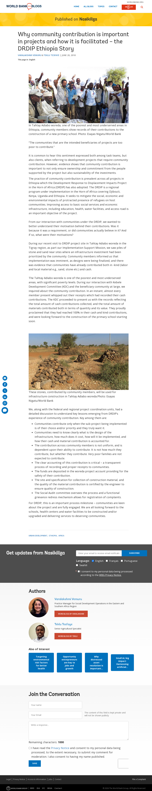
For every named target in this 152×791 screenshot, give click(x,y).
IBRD (32, 788)
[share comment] (4, 410)
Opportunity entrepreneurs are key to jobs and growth (69, 662)
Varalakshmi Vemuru (29, 55)
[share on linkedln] (5, 397)
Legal (8, 779)
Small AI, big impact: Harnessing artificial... (122, 662)
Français (113, 561)
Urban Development (38, 535)
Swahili (83, 565)
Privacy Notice (60, 748)
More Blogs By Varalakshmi (71, 614)
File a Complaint (139, 779)
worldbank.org (135, 2)
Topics (101, 7)
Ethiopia (53, 535)
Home (76, 7)
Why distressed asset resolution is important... (96, 662)
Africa (61, 535)
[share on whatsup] (5, 403)
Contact (113, 7)
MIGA (49, 788)
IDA (38, 788)
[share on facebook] (5, 384)
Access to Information (37, 779)
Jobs (50, 779)
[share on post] (5, 390)
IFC (43, 788)
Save (34, 763)
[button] (142, 7)
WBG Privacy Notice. (110, 575)
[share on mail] (5, 378)
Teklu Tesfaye (51, 55)
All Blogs (88, 7)
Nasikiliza (88, 19)
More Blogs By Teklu (67, 636)
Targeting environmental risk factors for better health (41, 662)
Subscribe (134, 553)
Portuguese (130, 561)
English (32, 59)
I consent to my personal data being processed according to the (106, 573)
